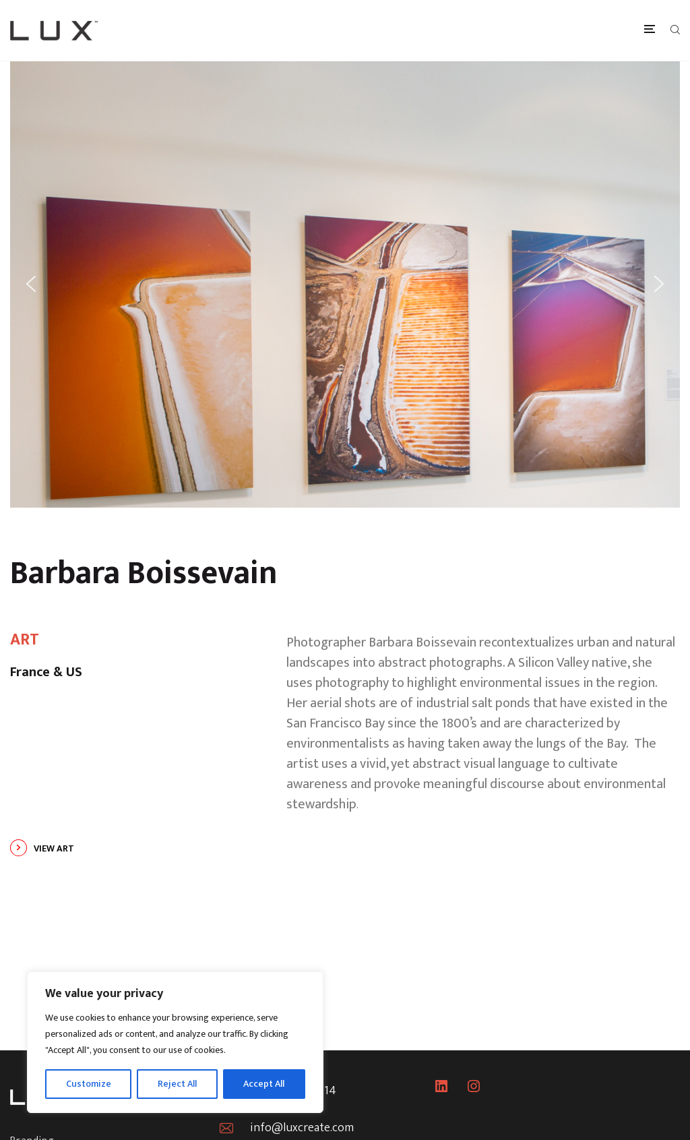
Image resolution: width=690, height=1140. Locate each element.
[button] (31, 284)
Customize (88, 1083)
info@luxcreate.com (302, 1128)
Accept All (263, 1083)
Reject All (177, 1083)
